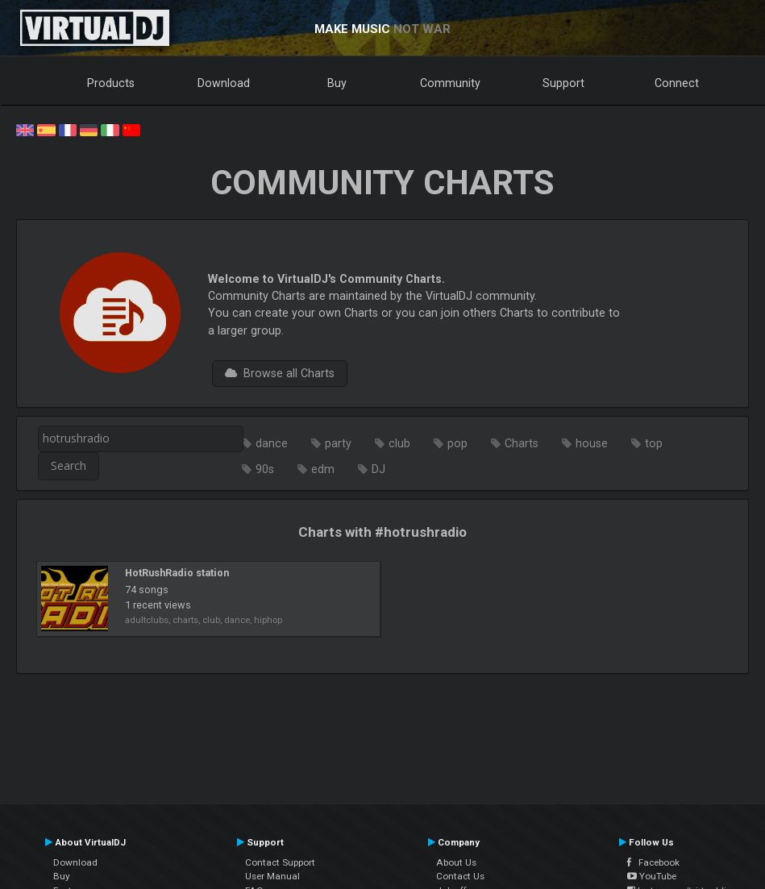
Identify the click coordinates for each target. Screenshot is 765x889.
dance (272, 443)
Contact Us (460, 876)
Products (111, 83)
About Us (456, 862)
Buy (337, 83)
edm (323, 469)
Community (450, 83)
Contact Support (280, 862)
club (399, 443)
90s (265, 469)
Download (223, 83)
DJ (378, 469)
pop (457, 443)
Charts (521, 443)
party (338, 443)
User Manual (272, 876)
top (654, 443)
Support (563, 83)
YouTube (651, 876)
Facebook (653, 862)
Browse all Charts (280, 373)
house (592, 443)
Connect (677, 83)
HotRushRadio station (177, 573)
